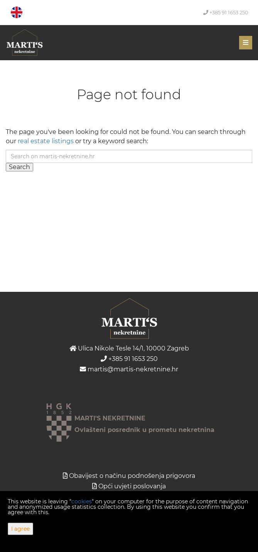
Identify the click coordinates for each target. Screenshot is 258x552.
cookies (81, 501)
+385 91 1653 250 (225, 12)
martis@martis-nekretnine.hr (129, 369)
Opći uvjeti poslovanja (132, 486)
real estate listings (46, 141)
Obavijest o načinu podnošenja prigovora (132, 475)
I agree (20, 528)
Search (19, 167)
